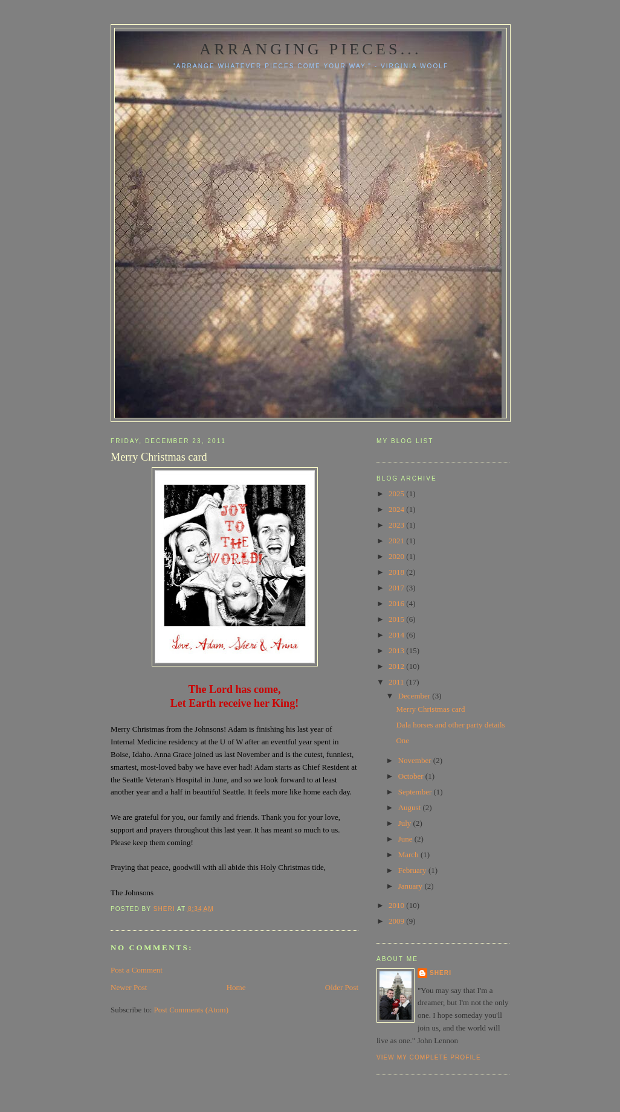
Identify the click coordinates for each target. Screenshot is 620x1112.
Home (236, 987)
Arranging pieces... (310, 49)
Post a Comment (137, 969)
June (406, 838)
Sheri (440, 973)
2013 (397, 650)
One (402, 740)
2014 (397, 634)
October (411, 776)
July (405, 823)
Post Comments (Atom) (191, 1009)
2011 (397, 681)
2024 (397, 509)
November (415, 760)
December (415, 695)
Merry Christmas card (430, 709)
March (409, 854)
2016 (397, 603)
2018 (397, 572)
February (413, 870)
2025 (397, 493)
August (410, 807)
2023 (397, 524)
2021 (397, 540)
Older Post (341, 987)
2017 (397, 587)
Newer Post (129, 987)
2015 (397, 619)
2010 (397, 905)
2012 (397, 666)
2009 (397, 920)
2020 (397, 556)
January (411, 885)
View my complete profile (428, 1057)
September (416, 791)
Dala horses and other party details (450, 724)
